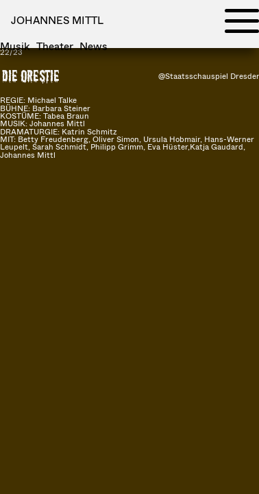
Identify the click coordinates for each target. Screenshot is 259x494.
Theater (54, 46)
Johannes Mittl (57, 20)
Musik (15, 46)
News (93, 46)
